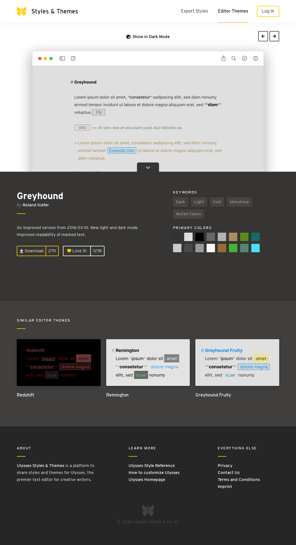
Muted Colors (188, 213)
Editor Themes (233, 11)
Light (199, 201)
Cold (217, 201)
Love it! (77, 250)
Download (31, 250)
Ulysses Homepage (147, 479)
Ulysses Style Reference (152, 465)
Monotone (239, 201)
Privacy (225, 465)
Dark (180, 201)
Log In (268, 11)
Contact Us (229, 472)
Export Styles (194, 11)
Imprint (225, 486)
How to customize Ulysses (154, 472)
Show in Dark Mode (148, 36)
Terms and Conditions (239, 479)
